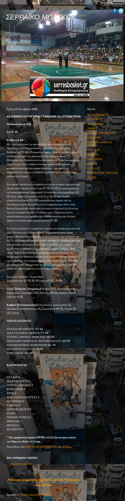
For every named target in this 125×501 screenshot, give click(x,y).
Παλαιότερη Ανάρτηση (62, 480)
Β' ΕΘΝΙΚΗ (93, 137)
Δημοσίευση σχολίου (21, 463)
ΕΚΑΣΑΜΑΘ (94, 159)
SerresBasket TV (98, 114)
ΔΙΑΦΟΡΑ (92, 154)
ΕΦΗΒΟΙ (92, 163)
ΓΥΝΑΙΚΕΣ (93, 149)
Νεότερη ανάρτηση (22, 480)
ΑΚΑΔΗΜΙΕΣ (95, 123)
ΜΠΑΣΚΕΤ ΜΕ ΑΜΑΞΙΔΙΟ (102, 172)
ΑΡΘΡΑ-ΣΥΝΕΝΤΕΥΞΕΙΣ (101, 133)
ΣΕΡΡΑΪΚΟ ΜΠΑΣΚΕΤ (40, 17)
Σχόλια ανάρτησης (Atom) (34, 494)
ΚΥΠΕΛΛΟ (93, 168)
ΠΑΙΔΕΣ (92, 177)
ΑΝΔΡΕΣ (92, 128)
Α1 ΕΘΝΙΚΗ (94, 119)
